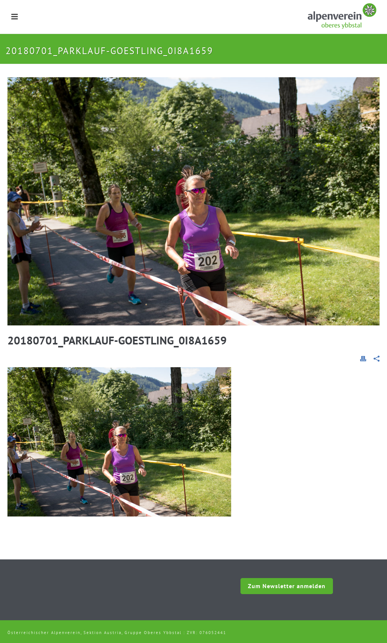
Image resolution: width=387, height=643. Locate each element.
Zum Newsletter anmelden (286, 586)
